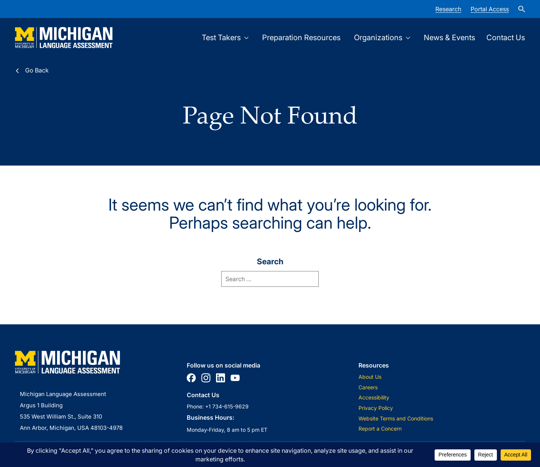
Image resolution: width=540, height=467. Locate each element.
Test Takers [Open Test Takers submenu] (225, 37)
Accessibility (373, 397)
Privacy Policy (375, 408)
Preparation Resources (301, 37)
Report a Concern (380, 428)
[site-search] (521, 9)
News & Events (449, 37)
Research (448, 9)
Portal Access (490, 9)
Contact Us (505, 37)
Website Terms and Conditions (395, 418)
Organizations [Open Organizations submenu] (382, 37)
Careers (368, 387)
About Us (369, 377)
